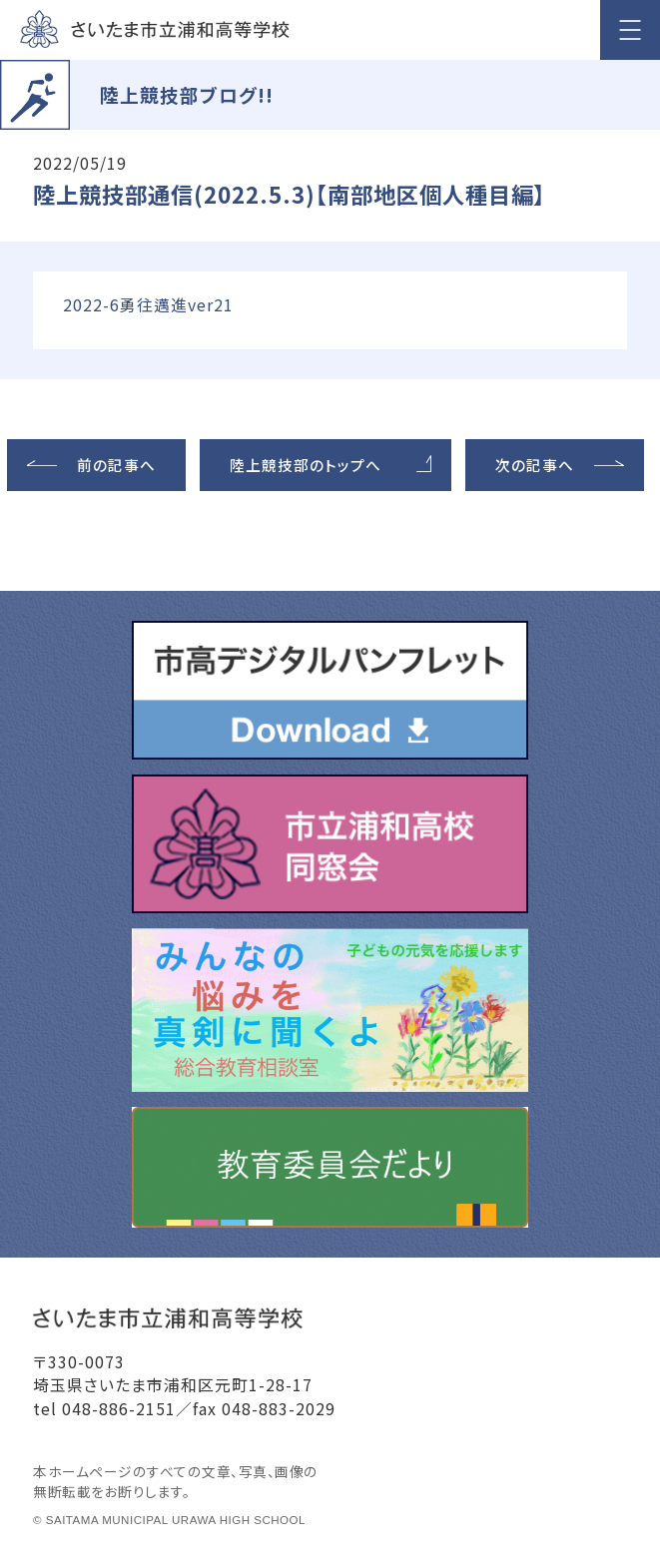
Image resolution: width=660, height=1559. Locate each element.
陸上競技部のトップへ (305, 464)
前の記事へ (116, 464)
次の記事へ (534, 464)
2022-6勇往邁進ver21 (148, 304)
